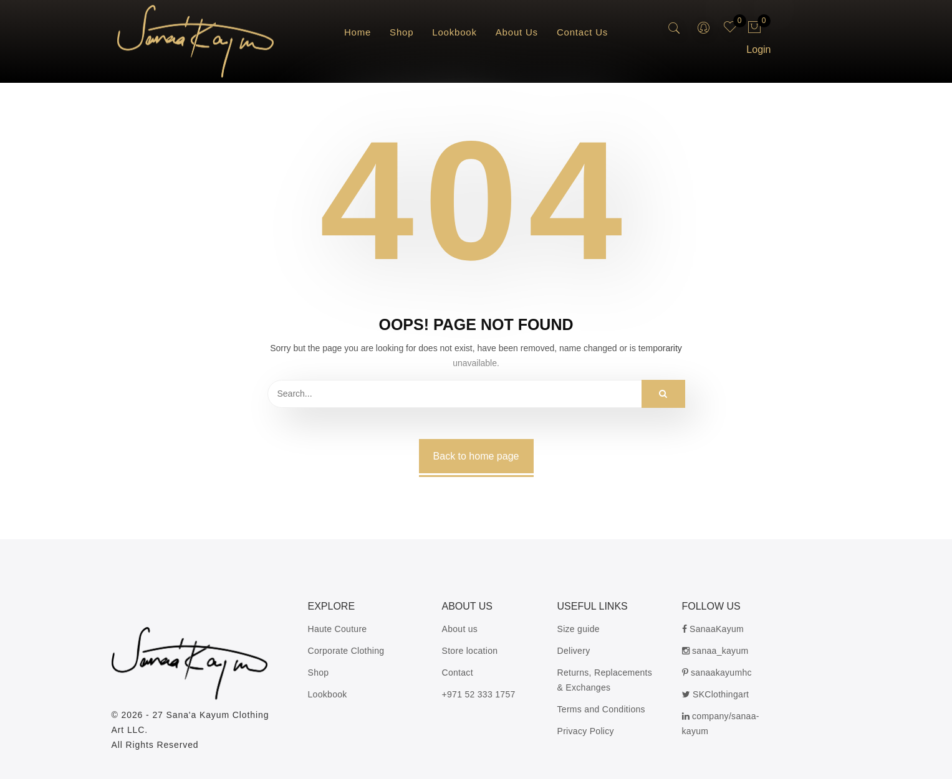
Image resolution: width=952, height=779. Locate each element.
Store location (470, 651)
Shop (401, 32)
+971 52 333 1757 (479, 694)
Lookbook (454, 32)
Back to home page (476, 456)
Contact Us (582, 32)
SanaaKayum (713, 629)
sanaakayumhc (717, 672)
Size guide (578, 629)
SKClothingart (715, 694)
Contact (457, 672)
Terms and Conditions (601, 709)
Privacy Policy (585, 731)
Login (758, 49)
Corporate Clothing (346, 651)
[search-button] (674, 28)
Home (357, 32)
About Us (517, 32)
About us (460, 629)
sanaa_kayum (715, 651)
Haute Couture (337, 629)
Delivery (573, 651)
